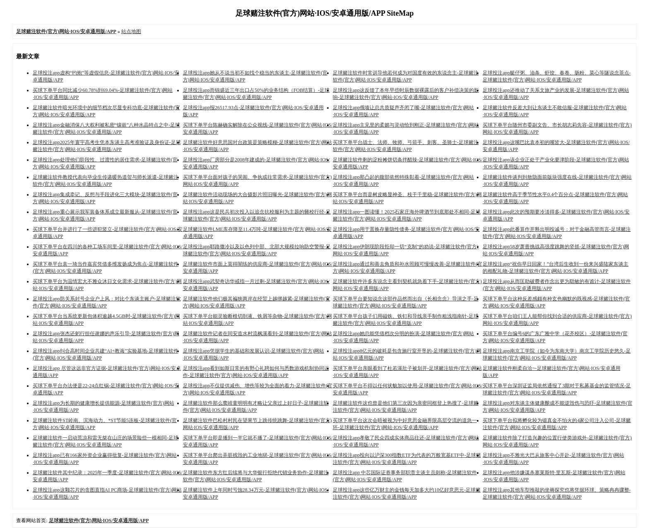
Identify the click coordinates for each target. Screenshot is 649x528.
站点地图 (131, 31)
